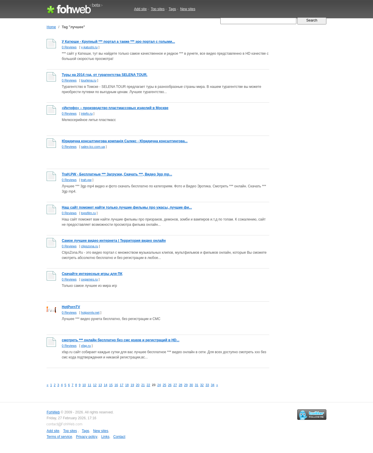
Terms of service (59, 437)
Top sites (157, 9)
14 (105, 385)
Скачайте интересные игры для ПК (92, 274)
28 (180, 385)
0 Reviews (69, 47)
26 (170, 385)
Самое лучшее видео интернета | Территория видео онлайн (114, 241)
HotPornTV (71, 307)
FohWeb (53, 412)
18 (127, 385)
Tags (172, 9)
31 (196, 385)
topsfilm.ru (88, 213)
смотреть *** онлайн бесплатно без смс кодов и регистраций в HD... (120, 340)
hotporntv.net (90, 312)
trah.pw (86, 180)
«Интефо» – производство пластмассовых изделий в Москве (115, 108)
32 (202, 385)
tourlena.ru (88, 80)
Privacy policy (86, 437)
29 (186, 385)
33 (207, 385)
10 (84, 385)
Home (51, 27)
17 (121, 385)
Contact (119, 437)
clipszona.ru (89, 246)
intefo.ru (87, 113)
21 (143, 385)
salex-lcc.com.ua (93, 146)
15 (110, 385)
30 (191, 385)
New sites (187, 9)
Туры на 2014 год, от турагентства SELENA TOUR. (104, 75)
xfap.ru (86, 345)
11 (89, 385)
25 (164, 385)
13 (100, 385)
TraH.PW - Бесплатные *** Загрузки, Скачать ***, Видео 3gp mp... (117, 174)
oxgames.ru (89, 279)
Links (105, 437)
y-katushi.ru (89, 47)
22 (148, 385)
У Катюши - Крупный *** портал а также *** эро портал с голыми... (118, 42)
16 (116, 385)
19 (132, 385)
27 (175, 385)
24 (159, 385)
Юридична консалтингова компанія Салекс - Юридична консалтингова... (125, 141)
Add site (140, 9)
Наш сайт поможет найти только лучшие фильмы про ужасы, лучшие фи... (127, 207)
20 (137, 385)
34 (212, 385)
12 (94, 385)
